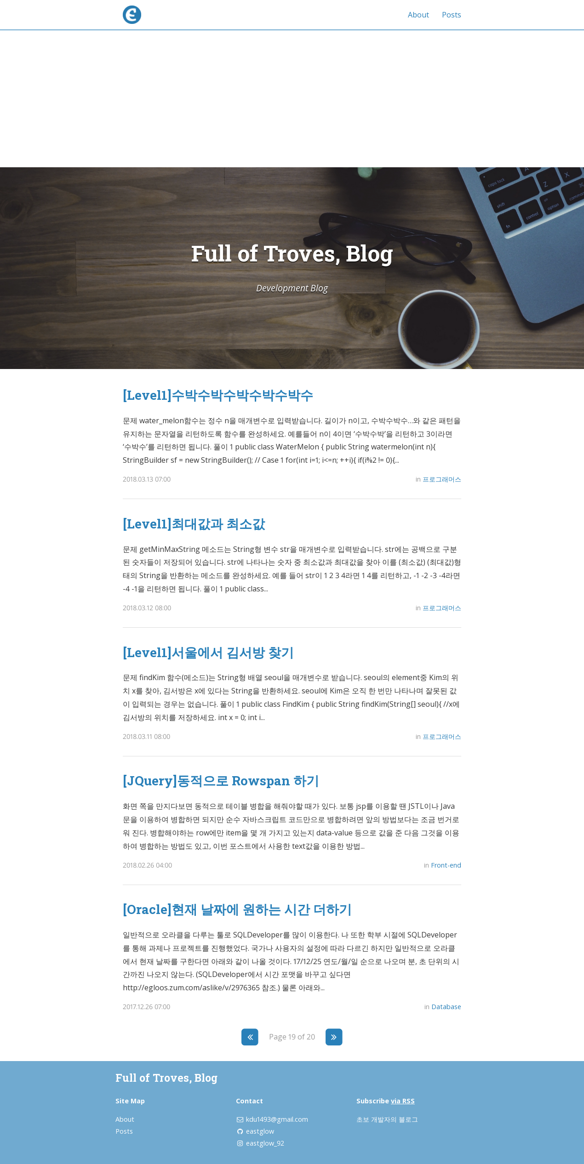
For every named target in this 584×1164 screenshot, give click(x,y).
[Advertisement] (292, 98)
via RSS (403, 1100)
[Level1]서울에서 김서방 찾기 (208, 652)
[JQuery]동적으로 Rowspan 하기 (221, 780)
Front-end (446, 865)
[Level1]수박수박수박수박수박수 (218, 394)
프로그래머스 (442, 479)
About (418, 15)
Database (446, 1006)
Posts (451, 15)
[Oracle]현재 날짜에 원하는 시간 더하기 (237, 909)
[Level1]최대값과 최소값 (194, 523)
